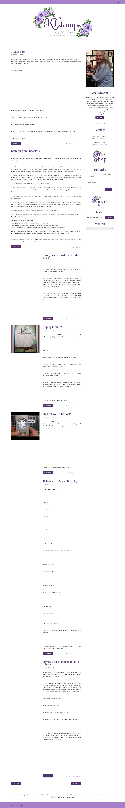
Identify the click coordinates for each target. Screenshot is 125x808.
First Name (91, 176)
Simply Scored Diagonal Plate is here (61, 663)
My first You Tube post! (57, 414)
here (60, 282)
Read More (99, 117)
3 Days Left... (19, 52)
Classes (68, 43)
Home (43, 43)
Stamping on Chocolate (25, 151)
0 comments (76, 143)
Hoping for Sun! (52, 327)
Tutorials (80, 43)
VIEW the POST (16, 143)
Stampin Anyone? (92, 805)
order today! (57, 739)
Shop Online (54, 43)
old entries (76, 783)
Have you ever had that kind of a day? (61, 257)
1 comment (77, 473)
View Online (95, 138)
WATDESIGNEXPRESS (108, 805)
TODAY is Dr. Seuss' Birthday (60, 481)
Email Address (92, 182)
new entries (16, 783)
